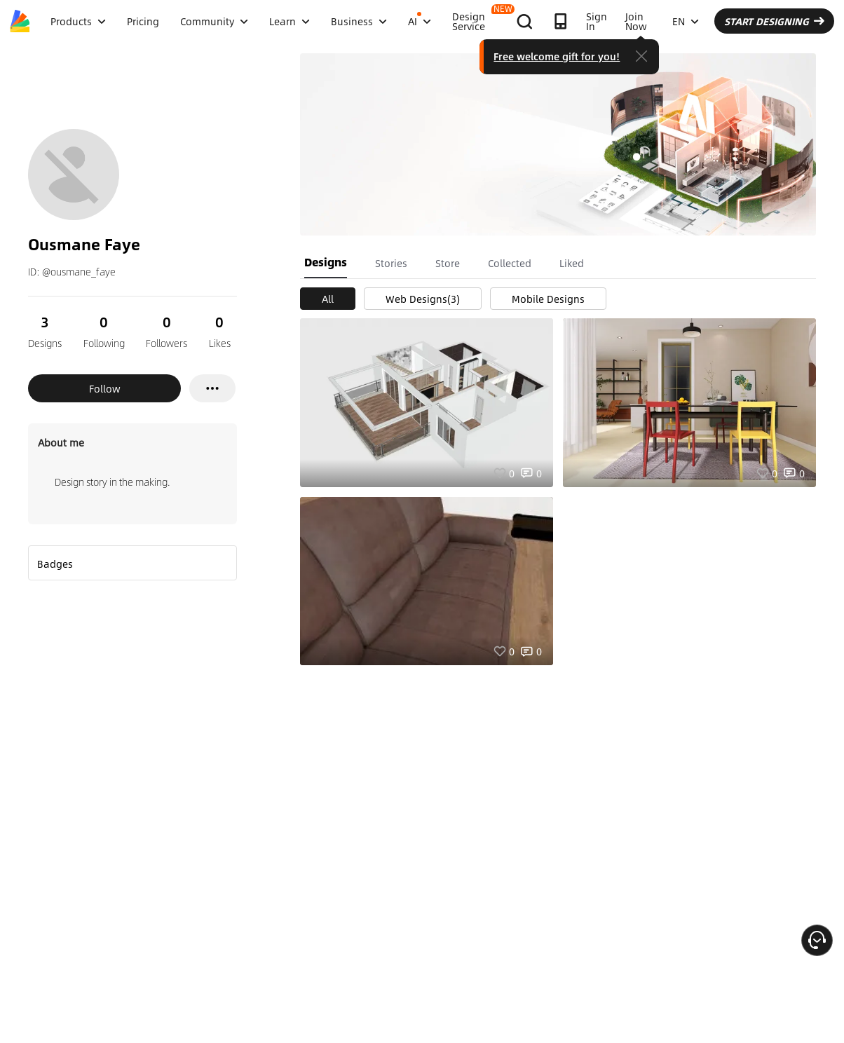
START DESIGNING (774, 21)
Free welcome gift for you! (557, 56)
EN (685, 21)
